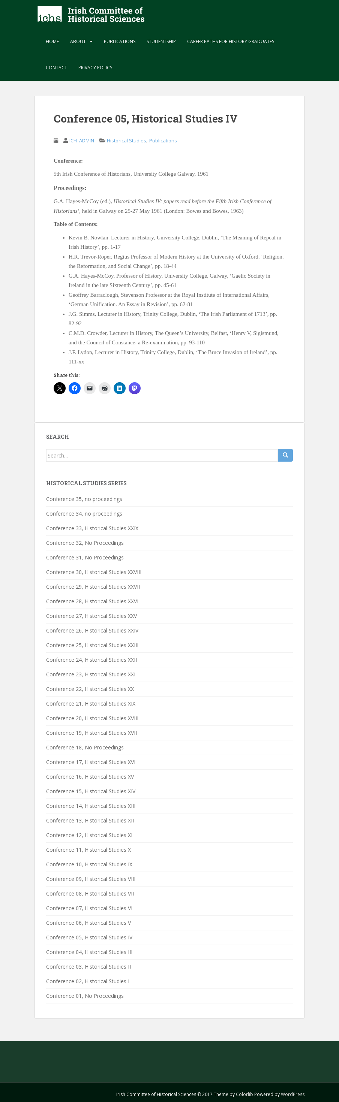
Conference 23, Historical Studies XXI (90, 674)
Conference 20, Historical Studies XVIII (92, 718)
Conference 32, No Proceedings (85, 542)
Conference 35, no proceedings (84, 498)
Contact (56, 67)
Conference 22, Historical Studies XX (90, 688)
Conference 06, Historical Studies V (88, 922)
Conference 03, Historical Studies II (88, 966)
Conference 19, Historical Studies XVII (91, 732)
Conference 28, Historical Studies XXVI (92, 601)
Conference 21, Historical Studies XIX (90, 703)
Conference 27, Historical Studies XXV (91, 615)
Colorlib (244, 1094)
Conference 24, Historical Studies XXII (91, 659)
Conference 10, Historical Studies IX (89, 864)
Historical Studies (126, 140)
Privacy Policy (95, 67)
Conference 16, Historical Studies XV (90, 776)
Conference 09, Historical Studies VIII (90, 878)
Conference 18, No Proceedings (85, 747)
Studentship (161, 41)
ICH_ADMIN (81, 140)
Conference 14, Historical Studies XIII (90, 805)
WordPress (292, 1094)
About (78, 41)
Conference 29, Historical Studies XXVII (93, 586)
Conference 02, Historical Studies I (87, 981)
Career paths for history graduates (230, 41)
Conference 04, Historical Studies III (89, 951)
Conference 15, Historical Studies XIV (90, 791)
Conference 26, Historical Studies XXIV (92, 630)
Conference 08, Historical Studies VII (90, 893)
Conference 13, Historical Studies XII (90, 820)
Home (52, 41)
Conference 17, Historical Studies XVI (90, 762)
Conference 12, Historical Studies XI (89, 835)
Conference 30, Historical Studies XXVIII (93, 572)
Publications (119, 41)
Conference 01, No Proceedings (85, 995)
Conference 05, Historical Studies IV (89, 937)
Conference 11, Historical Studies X (88, 849)
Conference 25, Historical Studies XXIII (92, 645)
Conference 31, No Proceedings (85, 557)
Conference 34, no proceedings (84, 513)
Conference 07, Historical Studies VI (89, 908)
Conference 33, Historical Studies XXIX (92, 528)
